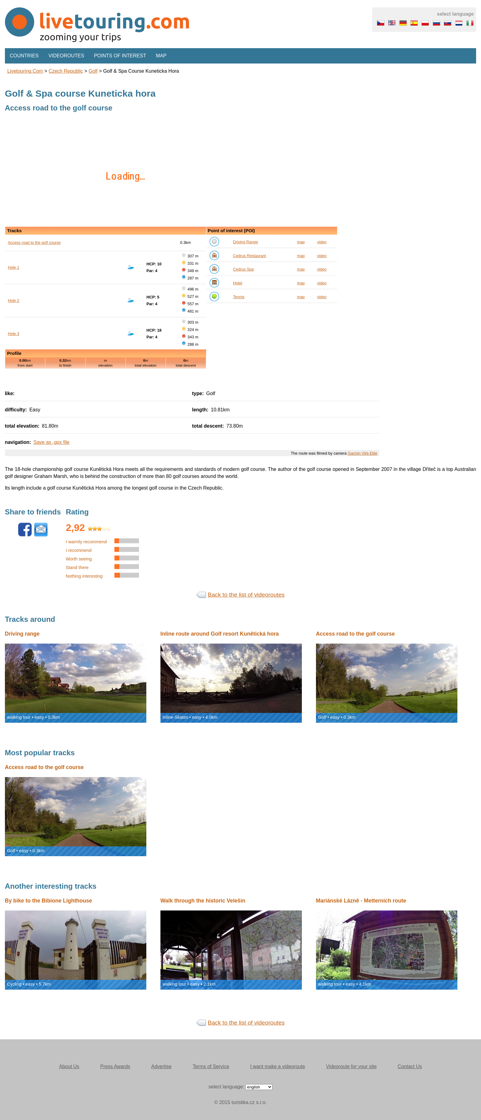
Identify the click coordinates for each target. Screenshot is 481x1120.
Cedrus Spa (243, 269)
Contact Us (410, 1066)
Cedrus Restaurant (249, 255)
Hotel (237, 283)
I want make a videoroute (277, 1066)
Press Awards (115, 1066)
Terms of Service (211, 1066)
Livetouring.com (25, 71)
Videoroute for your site (351, 1066)
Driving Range (245, 242)
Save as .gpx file (51, 442)
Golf (93, 71)
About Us (69, 1066)
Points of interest (120, 55)
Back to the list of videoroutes (246, 594)
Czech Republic (65, 71)
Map (161, 55)
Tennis (238, 296)
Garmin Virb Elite (362, 453)
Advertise (161, 1066)
